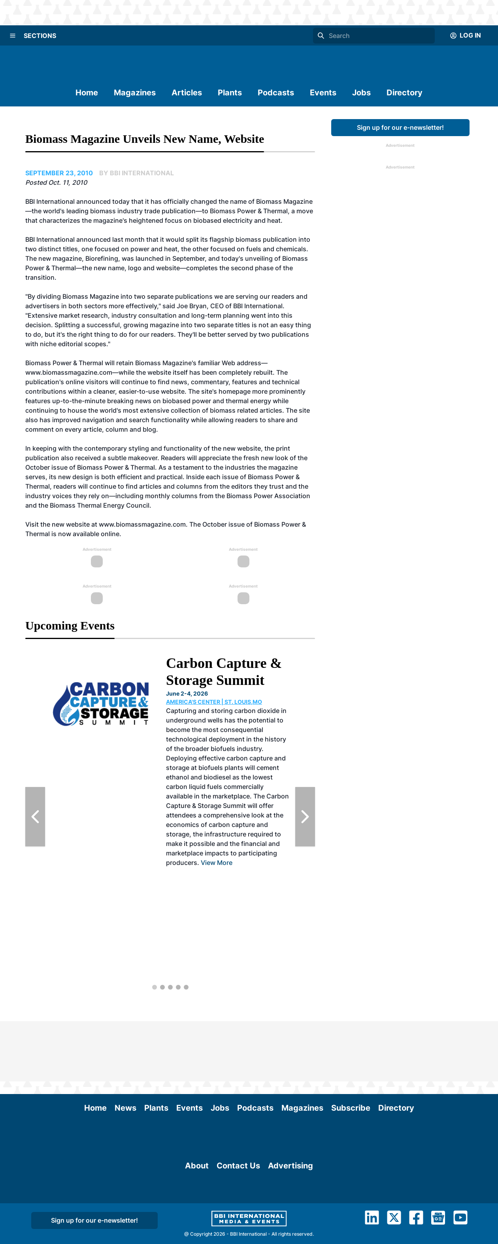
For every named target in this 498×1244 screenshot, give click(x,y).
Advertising (290, 1198)
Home (86, 92)
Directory (405, 92)
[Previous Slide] (35, 816)
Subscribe (350, 1047)
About (197, 1198)
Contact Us (238, 1198)
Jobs (361, 92)
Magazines (135, 92)
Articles (187, 92)
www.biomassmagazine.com (142, 524)
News (125, 1047)
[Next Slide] (305, 816)
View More (216, 863)
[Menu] (13, 36)
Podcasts (276, 92)
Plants (230, 92)
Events (323, 92)
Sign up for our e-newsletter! (400, 127)
